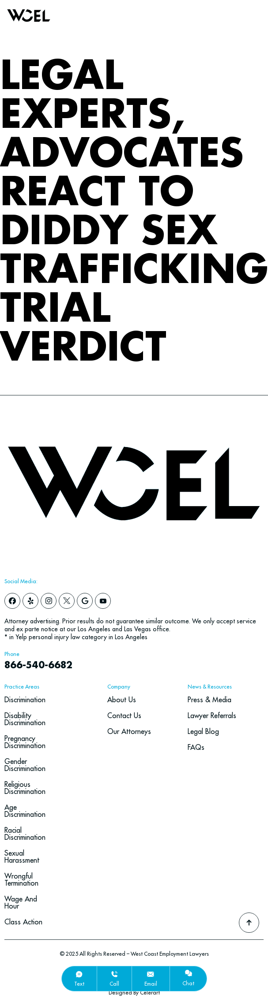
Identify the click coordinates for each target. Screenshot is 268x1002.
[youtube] (103, 601)
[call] (114, 974)
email (150, 983)
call (114, 983)
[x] (67, 601)
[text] (79, 974)
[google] (85, 601)
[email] (150, 974)
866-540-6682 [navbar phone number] (38, 665)
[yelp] (30, 601)
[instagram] (49, 601)
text (79, 983)
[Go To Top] (249, 923)
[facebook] (12, 601)
